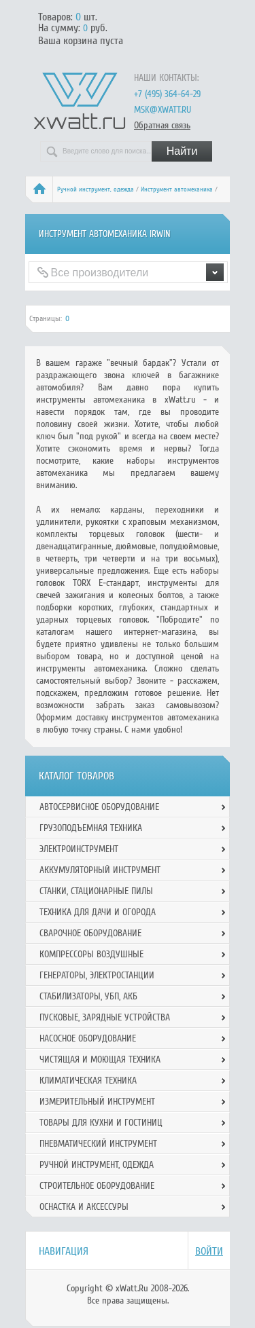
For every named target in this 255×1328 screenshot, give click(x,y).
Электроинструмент (78, 849)
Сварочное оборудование (90, 933)
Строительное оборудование (96, 1186)
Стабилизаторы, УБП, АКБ (88, 996)
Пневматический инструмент (98, 1143)
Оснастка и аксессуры (84, 1207)
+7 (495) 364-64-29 (167, 94)
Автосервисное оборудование (99, 807)
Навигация (63, 1251)
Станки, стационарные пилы (96, 891)
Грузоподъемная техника (90, 828)
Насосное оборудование (87, 1038)
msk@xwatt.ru (162, 109)
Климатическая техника (88, 1080)
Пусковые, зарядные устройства (104, 1017)
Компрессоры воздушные (91, 954)
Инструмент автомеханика (177, 189)
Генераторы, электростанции (96, 975)
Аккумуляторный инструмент (99, 870)
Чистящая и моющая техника (99, 1059)
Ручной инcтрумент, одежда (95, 189)
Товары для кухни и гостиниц (101, 1122)
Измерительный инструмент (97, 1101)
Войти (209, 1251)
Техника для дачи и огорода (97, 912)
